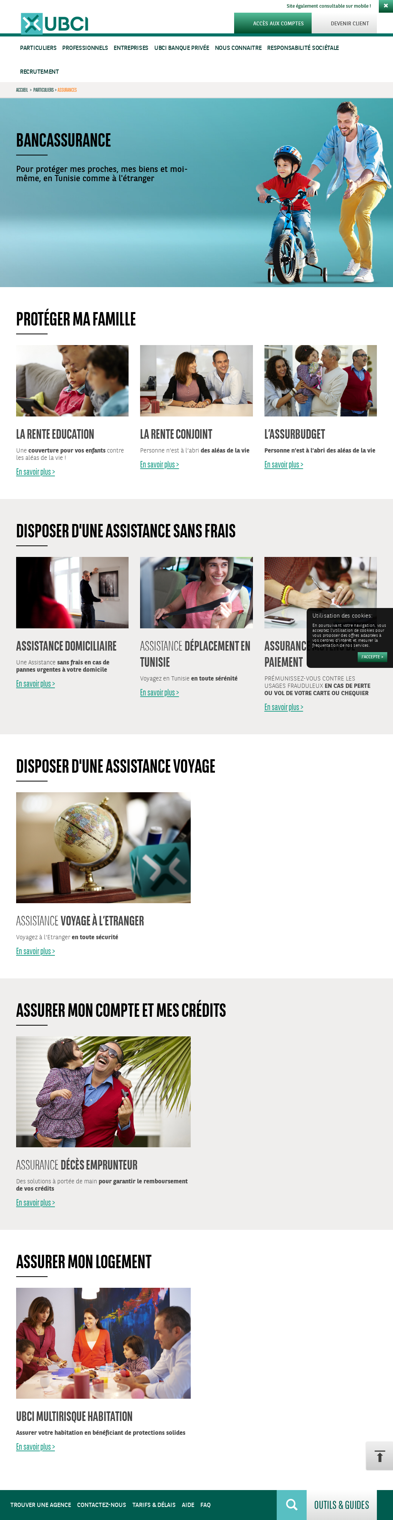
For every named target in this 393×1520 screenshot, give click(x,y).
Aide (188, 1505)
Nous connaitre (238, 48)
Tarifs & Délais (154, 1505)
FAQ (205, 1505)
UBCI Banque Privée (181, 48)
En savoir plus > (35, 471)
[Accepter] (372, 657)
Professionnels (85, 48)
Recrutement (39, 72)
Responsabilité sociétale (303, 48)
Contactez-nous (101, 1505)
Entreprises (131, 48)
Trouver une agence (40, 1505)
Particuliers (38, 48)
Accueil (22, 89)
